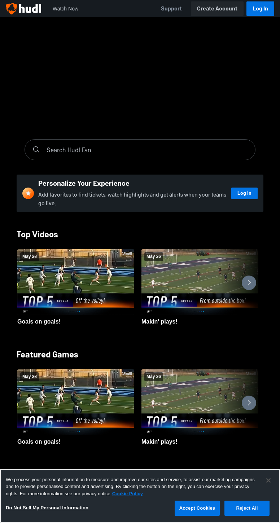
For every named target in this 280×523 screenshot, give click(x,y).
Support (171, 8)
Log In (260, 8)
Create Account (217, 8)
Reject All (247, 508)
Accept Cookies (197, 508)
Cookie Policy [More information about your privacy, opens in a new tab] (127, 493)
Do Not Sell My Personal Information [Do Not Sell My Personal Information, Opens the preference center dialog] (47, 507)
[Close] (268, 480)
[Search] (147, 149)
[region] (140, 496)
